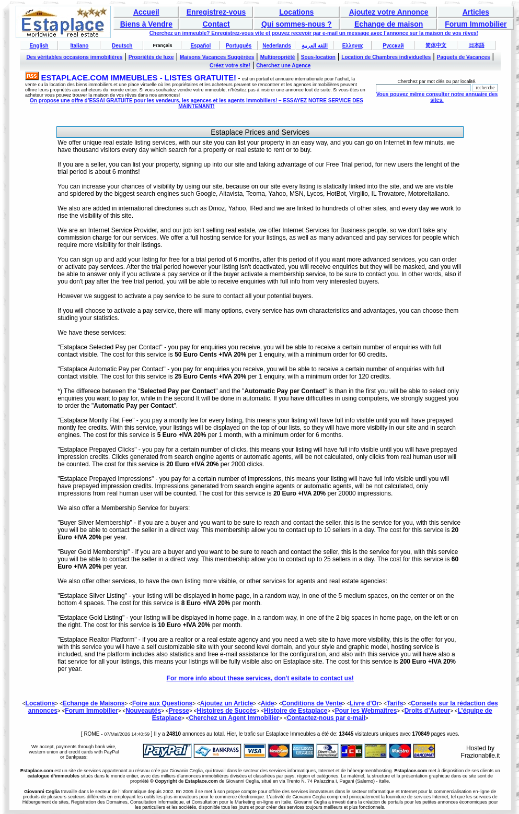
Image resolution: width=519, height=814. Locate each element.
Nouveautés (143, 710)
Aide (267, 703)
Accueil (146, 12)
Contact (215, 24)
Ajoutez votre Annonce (389, 12)
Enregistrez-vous (216, 12)
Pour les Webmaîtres (366, 710)
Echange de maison (388, 24)
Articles (476, 12)
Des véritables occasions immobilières (74, 57)
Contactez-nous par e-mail (326, 718)
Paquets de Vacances (463, 57)
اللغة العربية (315, 46)
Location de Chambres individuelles (386, 57)
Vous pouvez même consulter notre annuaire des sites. (437, 97)
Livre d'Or (364, 703)
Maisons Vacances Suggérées (217, 57)
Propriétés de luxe (151, 57)
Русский (393, 46)
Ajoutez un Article (226, 703)
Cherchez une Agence (283, 65)
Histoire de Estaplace (295, 710)
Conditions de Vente (312, 703)
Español (200, 46)
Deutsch (122, 46)
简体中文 (435, 45)
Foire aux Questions (162, 703)
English (39, 46)
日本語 (477, 45)
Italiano (79, 46)
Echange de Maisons (94, 703)
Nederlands (276, 46)
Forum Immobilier (475, 24)
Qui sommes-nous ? (296, 24)
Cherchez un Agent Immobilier (234, 718)
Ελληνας (353, 46)
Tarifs (395, 703)
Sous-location (318, 57)
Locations (296, 12)
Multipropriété (277, 57)
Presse (179, 710)
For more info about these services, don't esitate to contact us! (260, 678)
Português (238, 46)
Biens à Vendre (146, 24)
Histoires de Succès (226, 710)
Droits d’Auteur (427, 710)
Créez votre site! (230, 65)
